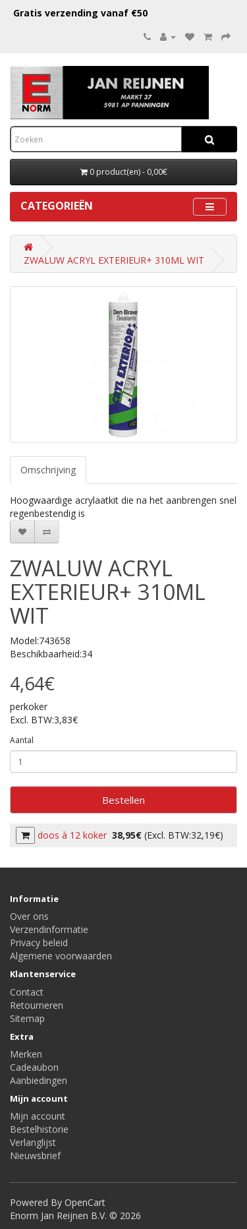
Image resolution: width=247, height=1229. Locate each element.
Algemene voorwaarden (61, 955)
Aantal (22, 740)
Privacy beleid (39, 942)
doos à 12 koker (72, 835)
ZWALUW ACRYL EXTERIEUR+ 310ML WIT (114, 260)
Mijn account (37, 1116)
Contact (26, 992)
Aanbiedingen (38, 1080)
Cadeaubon (34, 1067)
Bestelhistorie (39, 1129)
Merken (26, 1054)
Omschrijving (48, 470)
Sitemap (27, 1018)
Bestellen (123, 799)
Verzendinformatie (49, 929)
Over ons (29, 916)
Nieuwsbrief (35, 1155)
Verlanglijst (33, 1142)
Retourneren (36, 1005)
